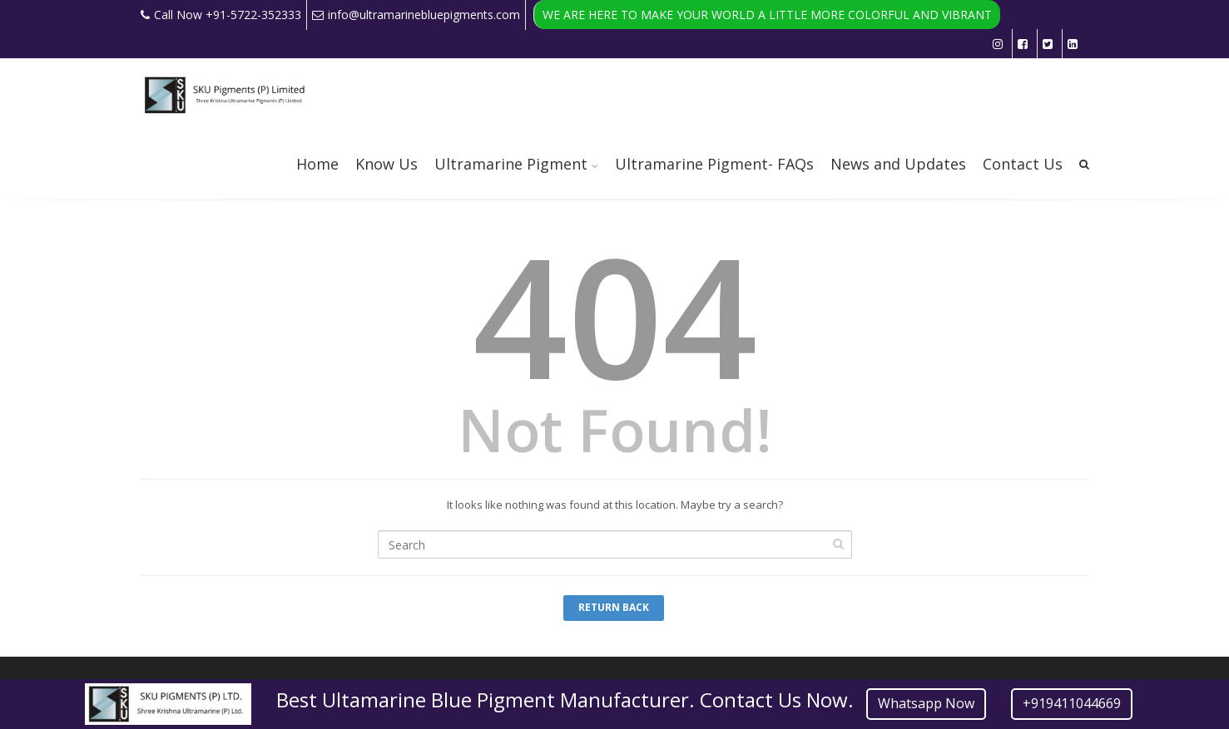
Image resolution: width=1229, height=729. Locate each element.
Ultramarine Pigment (510, 164)
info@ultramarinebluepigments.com (416, 14)
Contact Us (1023, 164)
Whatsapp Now (926, 703)
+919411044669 (1072, 703)
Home (317, 164)
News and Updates (898, 164)
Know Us (386, 164)
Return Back (613, 607)
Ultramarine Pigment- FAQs (714, 164)
